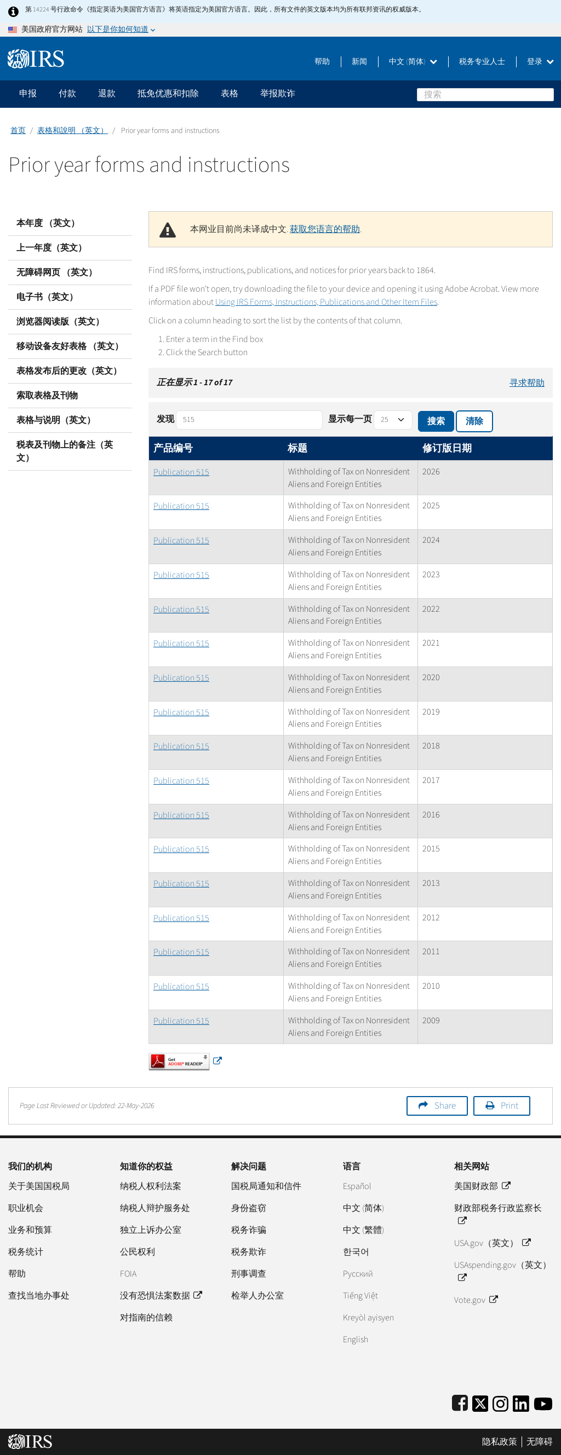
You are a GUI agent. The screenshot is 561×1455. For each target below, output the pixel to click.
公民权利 (137, 1252)
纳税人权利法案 (150, 1186)
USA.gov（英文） (492, 1243)
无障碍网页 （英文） (56, 272)
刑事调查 (248, 1274)
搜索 (547, 94)
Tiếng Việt (360, 1296)
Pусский (358, 1274)
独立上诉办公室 (150, 1230)
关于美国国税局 (39, 1186)
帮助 (322, 61)
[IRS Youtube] (543, 1401)
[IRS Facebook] (460, 1401)
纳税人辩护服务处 (155, 1208)
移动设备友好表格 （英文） (69, 346)
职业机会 (25, 1208)
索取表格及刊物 (47, 396)
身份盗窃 (248, 1208)
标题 (297, 448)
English (355, 1340)
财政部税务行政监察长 (498, 1214)
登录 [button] (540, 61)
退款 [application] (107, 94)
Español (357, 1186)
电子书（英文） (47, 297)
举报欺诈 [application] (277, 94)
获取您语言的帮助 (325, 229)
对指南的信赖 (146, 1318)
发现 (165, 419)
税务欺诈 (248, 1252)
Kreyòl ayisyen (368, 1318)
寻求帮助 (527, 383)
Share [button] (445, 1105)
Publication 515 (181, 472)
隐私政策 (499, 1441)
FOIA (128, 1274)
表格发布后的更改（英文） (69, 371)
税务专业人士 (482, 61)
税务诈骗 (248, 1230)
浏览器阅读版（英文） (60, 322)
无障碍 (539, 1441)
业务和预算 (30, 1230)
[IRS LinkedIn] (521, 1401)
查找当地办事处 (39, 1296)
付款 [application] (67, 94)
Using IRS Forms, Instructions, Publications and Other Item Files (326, 302)
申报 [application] (28, 94)
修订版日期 (447, 448)
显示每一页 (350, 419)
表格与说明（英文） (55, 420)
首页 (18, 130)
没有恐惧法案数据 (161, 1296)
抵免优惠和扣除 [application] (168, 94)
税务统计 (25, 1252)
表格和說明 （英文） (72, 130)
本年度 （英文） (47, 223)
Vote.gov (475, 1300)
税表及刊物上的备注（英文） (64, 451)
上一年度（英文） (51, 248)
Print (509, 1105)
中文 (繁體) (363, 1230)
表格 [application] (229, 94)
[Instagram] (500, 1401)
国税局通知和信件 (266, 1186)
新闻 (359, 61)
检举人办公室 (257, 1296)
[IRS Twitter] (480, 1401)
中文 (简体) (413, 61)
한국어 (356, 1252)
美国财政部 (482, 1186)
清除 (474, 421)
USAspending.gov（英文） (502, 1271)
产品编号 (173, 448)
